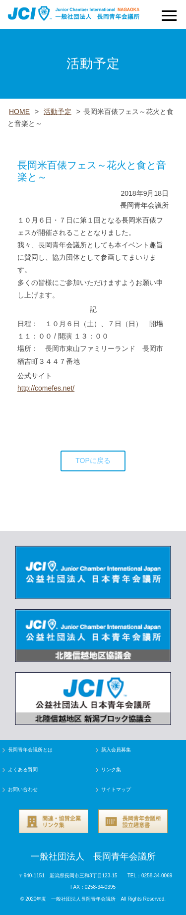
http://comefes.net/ (45, 388)
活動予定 (57, 111)
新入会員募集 (116, 749)
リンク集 (111, 769)
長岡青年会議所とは (30, 749)
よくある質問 (23, 769)
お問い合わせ (23, 789)
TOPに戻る (93, 460)
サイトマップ (116, 789)
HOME (19, 111)
